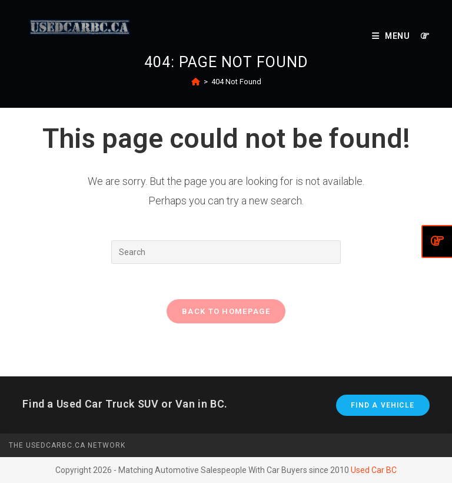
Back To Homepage (226, 311)
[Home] (195, 81)
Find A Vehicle (382, 405)
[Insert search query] (226, 252)
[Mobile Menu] (392, 36)
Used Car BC (374, 470)
